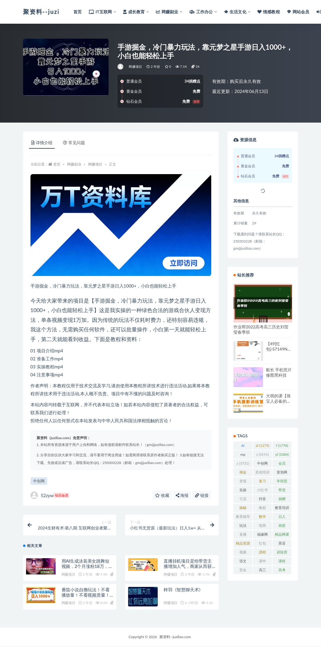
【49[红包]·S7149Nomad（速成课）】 (278, 351)
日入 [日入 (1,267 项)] (282, 517)
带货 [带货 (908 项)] (282, 491)
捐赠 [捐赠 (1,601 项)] (282, 500)
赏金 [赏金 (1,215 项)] (243, 571)
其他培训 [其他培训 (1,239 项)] (262, 473)
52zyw (50, 495)
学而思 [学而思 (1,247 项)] (282, 482)
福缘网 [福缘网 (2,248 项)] (262, 535)
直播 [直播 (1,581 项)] (243, 535)
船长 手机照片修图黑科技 (279, 372)
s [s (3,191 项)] (262, 454)
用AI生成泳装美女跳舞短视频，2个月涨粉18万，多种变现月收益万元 (87, 567)
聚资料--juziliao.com (175, 637)
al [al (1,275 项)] (262, 445)
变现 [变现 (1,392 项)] (243, 482)
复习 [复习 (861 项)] (262, 482)
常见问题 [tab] (74, 142)
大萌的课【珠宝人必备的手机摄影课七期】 (278, 403)
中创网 (39, 481)
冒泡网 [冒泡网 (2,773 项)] (282, 473)
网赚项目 (135, 66)
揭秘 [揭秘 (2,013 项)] (243, 508)
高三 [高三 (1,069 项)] (262, 571)
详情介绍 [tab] (41, 142)
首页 (56, 164)
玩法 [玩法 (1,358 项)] (243, 526)
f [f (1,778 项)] (282, 445)
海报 (182, 495)
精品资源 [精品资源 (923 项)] (243, 544)
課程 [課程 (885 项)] (262, 553)
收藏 (162, 495)
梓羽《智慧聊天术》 (183, 590)
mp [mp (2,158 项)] (243, 455)
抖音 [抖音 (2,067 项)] (262, 500)
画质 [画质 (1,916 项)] (282, 526)
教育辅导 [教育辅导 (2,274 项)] (243, 517)
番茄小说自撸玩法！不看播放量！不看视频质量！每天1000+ (86, 595)
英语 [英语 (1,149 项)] (282, 544)
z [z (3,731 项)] (242, 463)
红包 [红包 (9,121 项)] (262, 544)
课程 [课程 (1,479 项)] (282, 562)
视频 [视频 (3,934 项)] (243, 553)
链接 (202, 495)
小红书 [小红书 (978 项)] (262, 491)
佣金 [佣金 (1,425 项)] (243, 473)
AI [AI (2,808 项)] (243, 446)
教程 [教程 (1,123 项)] (262, 508)
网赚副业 (74, 164)
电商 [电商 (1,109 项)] (262, 526)
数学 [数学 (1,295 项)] (262, 517)
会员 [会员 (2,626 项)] (282, 464)
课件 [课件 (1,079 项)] (262, 562)
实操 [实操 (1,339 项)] (243, 491)
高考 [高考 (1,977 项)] (282, 571)
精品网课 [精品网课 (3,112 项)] (282, 535)
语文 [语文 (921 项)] (243, 562)
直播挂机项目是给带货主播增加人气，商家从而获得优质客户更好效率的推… (189, 567)
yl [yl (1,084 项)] (282, 454)
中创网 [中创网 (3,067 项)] (262, 464)
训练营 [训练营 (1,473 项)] (282, 553)
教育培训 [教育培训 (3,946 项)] (282, 508)
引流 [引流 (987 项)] (243, 500)
